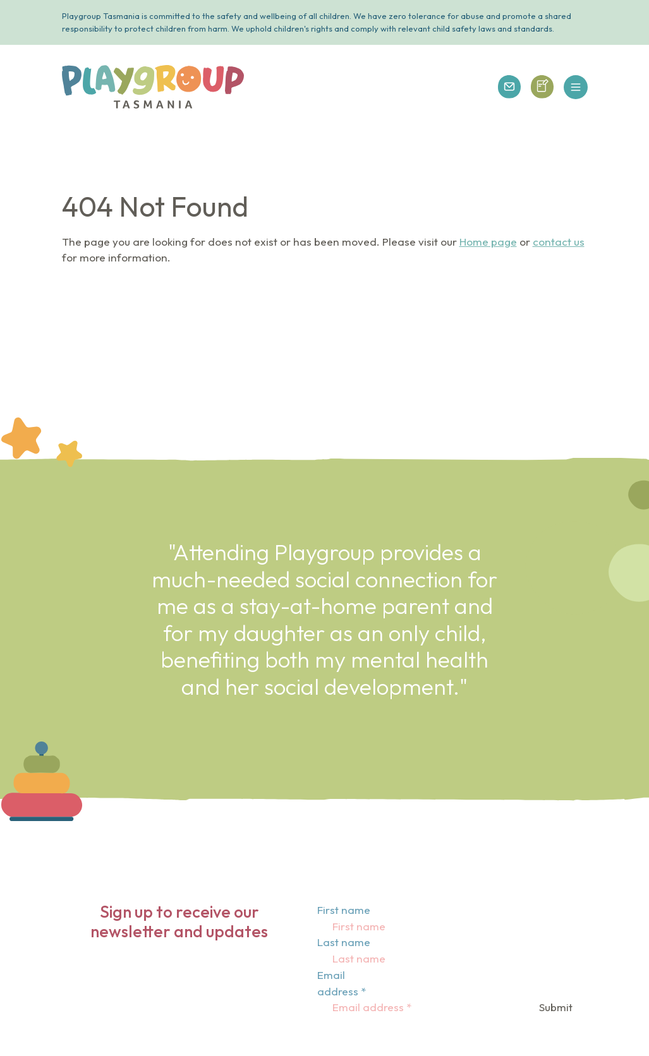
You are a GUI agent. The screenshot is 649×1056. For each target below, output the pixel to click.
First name (343, 909)
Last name (343, 942)
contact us (559, 241)
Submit (556, 1007)
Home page (488, 241)
